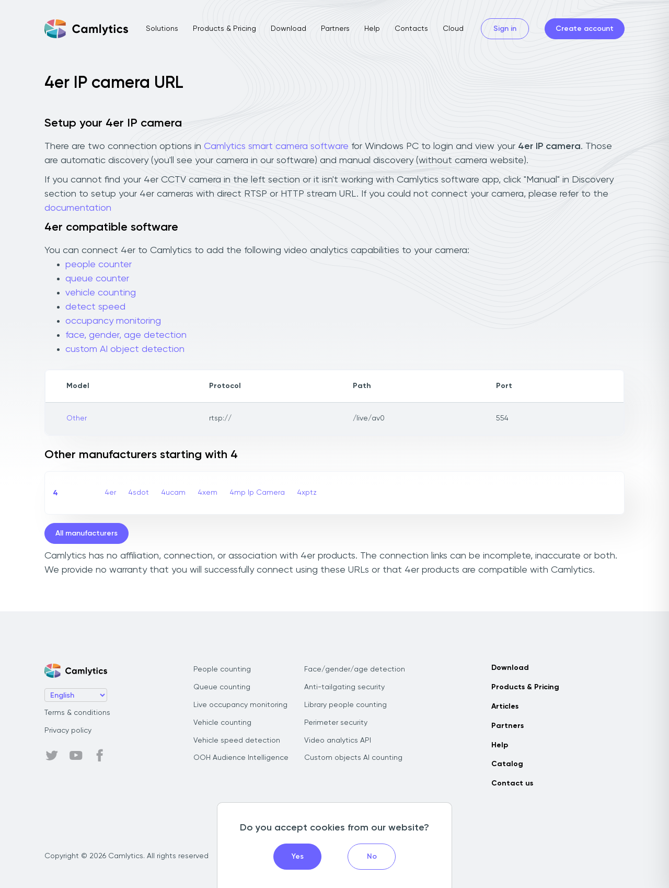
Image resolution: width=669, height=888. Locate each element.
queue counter (97, 278)
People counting (222, 669)
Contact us (512, 783)
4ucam (174, 492)
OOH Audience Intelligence (241, 757)
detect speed (95, 307)
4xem (207, 492)
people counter (98, 264)
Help (372, 28)
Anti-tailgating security (344, 687)
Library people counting (345, 705)
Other (76, 418)
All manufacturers (86, 533)
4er (110, 492)
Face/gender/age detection (354, 669)
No (372, 856)
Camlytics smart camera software (276, 146)
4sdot (139, 492)
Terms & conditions (77, 712)
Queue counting (221, 687)
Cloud (453, 28)
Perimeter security (335, 722)
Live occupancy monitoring (240, 705)
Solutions (162, 28)
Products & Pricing (224, 28)
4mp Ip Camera (257, 492)
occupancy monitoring (113, 321)
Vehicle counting (222, 722)
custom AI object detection (124, 349)
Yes (298, 856)
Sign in (504, 28)
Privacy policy (67, 730)
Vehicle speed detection (236, 740)
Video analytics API (337, 740)
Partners (335, 28)
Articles (504, 706)
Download (288, 28)
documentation (77, 208)
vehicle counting (100, 293)
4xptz (307, 492)
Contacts (411, 28)
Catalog (507, 764)
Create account (585, 28)
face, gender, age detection (126, 335)
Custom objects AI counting (353, 757)
